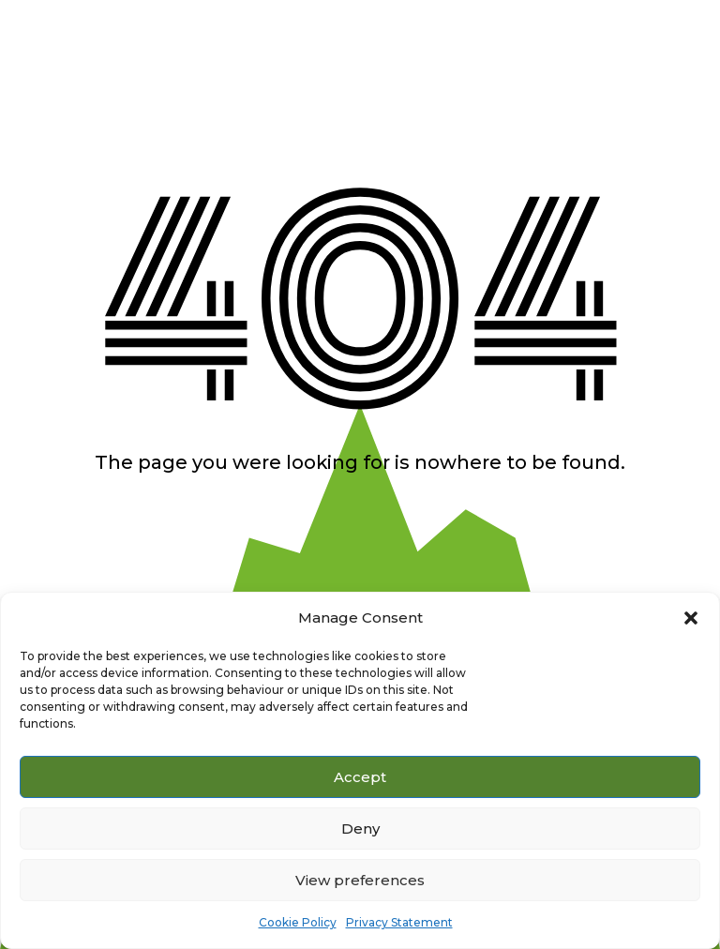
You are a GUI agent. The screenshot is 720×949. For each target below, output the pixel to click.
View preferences (360, 880)
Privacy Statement (399, 922)
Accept (360, 777)
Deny (360, 828)
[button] (691, 618)
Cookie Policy (298, 922)
